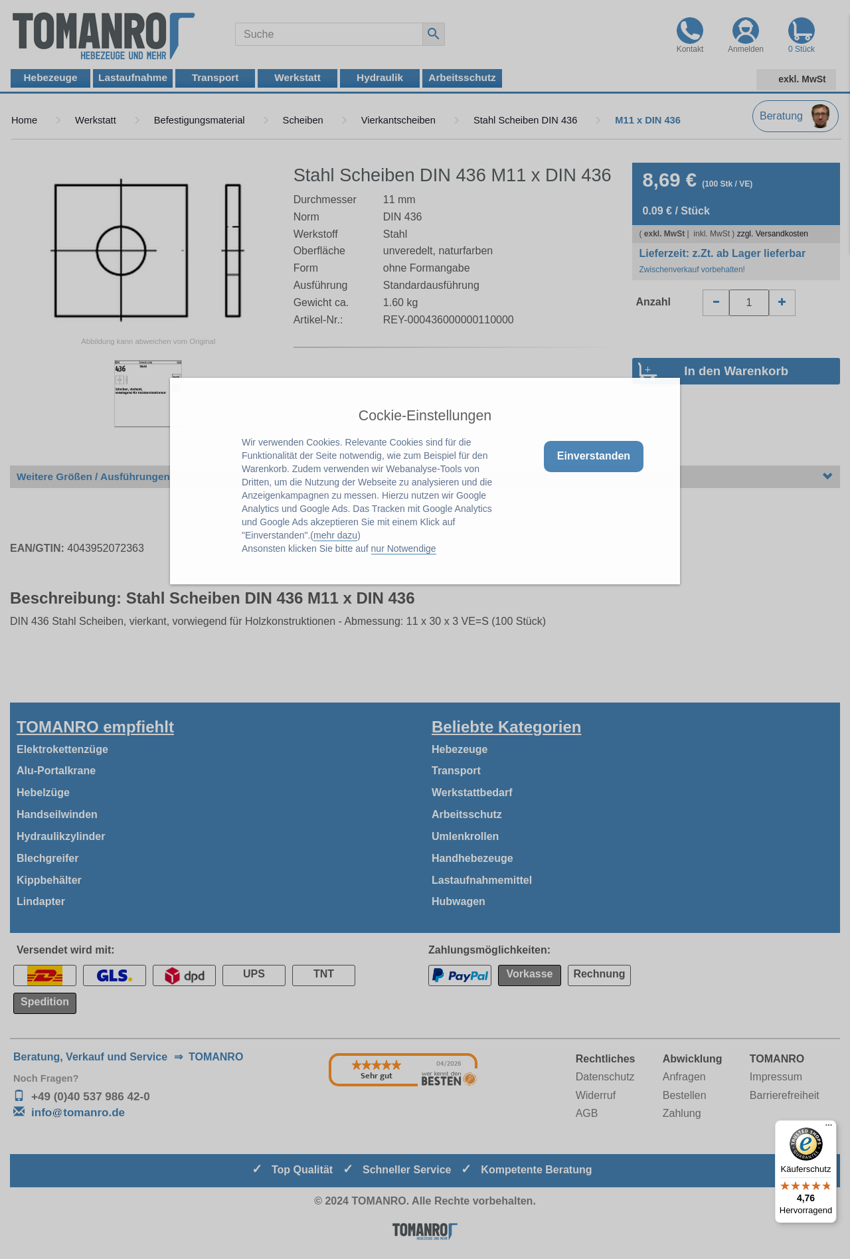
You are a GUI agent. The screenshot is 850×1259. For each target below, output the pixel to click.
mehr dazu (335, 535)
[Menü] (829, 1128)
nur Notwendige (403, 548)
